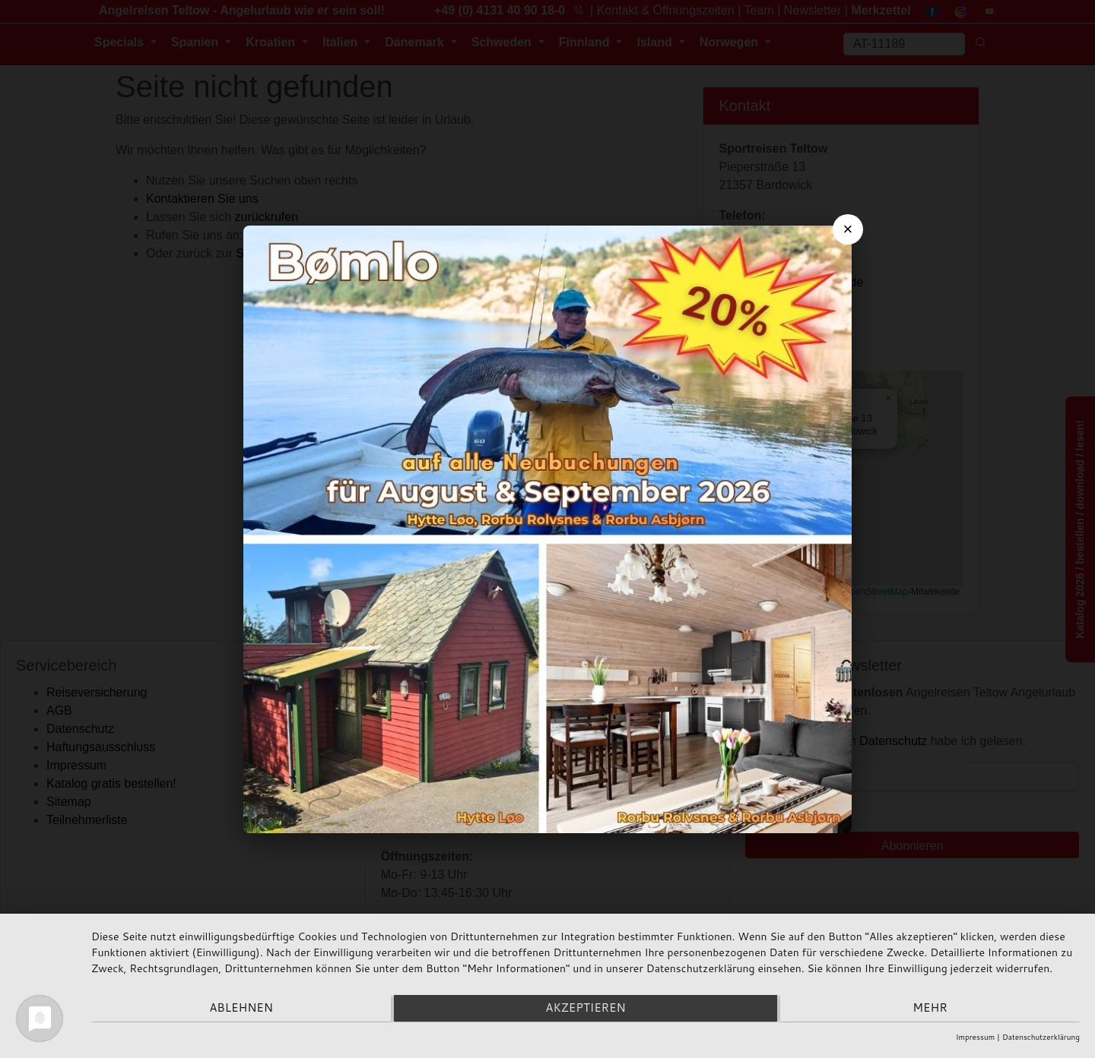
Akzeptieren (585, 1009)
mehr (932, 1009)
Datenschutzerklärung (1041, 1036)
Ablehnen (239, 1009)
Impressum (975, 1036)
